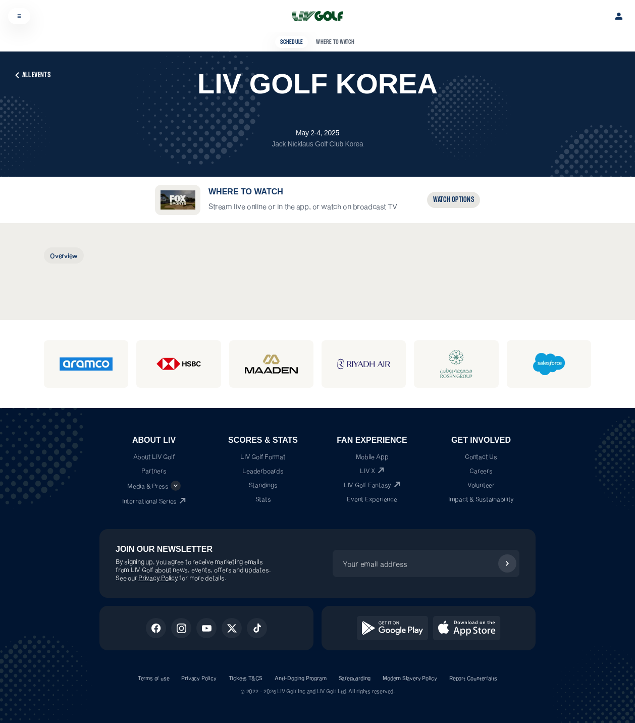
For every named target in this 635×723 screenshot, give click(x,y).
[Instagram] (181, 628)
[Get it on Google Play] (392, 628)
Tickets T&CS (246, 678)
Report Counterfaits (473, 678)
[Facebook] (156, 628)
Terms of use (154, 678)
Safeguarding (355, 678)
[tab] (64, 255)
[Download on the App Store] (467, 628)
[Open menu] (19, 16)
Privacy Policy (158, 577)
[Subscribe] (507, 563)
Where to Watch (335, 42)
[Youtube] (206, 628)
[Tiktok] (257, 628)
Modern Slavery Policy (410, 678)
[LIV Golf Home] (321, 16)
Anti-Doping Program (300, 678)
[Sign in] (619, 16)
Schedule (291, 42)
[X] (232, 628)
